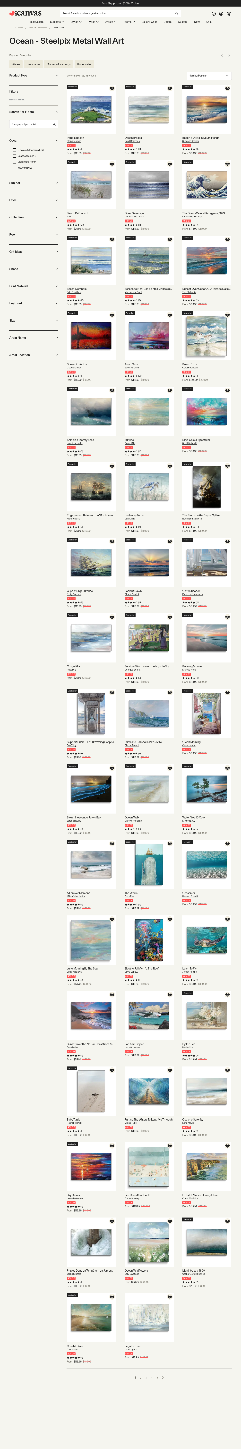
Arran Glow (131, 364)
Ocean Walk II (133, 817)
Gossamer (188, 893)
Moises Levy (188, 820)
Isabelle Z (71, 669)
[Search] (120, 13)
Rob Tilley (72, 745)
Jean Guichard (74, 1274)
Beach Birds (189, 364)
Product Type (33, 75)
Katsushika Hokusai (191, 216)
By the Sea (188, 1044)
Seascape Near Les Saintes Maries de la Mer (149, 288)
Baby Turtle (73, 1119)
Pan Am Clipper (134, 1044)
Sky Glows (73, 1195)
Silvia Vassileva (74, 971)
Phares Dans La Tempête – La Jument (90, 1270)
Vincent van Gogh (133, 292)
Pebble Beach (75, 137)
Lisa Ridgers (131, 1349)
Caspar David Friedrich (193, 1274)
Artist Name (33, 338)
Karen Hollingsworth (192, 594)
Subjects (57, 21)
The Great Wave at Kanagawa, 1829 (203, 213)
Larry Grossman (132, 1047)
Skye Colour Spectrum (196, 439)
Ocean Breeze (133, 137)
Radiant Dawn (133, 591)
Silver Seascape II (135, 213)
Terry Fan (129, 896)
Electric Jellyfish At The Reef (142, 968)
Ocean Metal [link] (58, 28)
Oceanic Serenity (192, 1119)
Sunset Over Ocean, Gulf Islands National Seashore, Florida (206, 288)
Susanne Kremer (190, 141)
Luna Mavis (188, 1123)
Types (93, 21)
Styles (76, 21)
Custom (183, 21)
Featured (33, 303)
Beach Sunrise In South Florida (200, 137)
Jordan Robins (74, 820)
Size (33, 320)
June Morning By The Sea (82, 968)
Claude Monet (74, 367)
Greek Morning (191, 742)
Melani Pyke (131, 1123)
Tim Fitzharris (189, 292)
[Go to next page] (162, 1377)
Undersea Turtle (134, 515)
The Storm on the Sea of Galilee (201, 515)
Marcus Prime (189, 669)
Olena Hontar (188, 745)
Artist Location (33, 355)
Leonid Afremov (75, 1198)
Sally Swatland (74, 292)
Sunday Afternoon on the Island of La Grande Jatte (149, 666)
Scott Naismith (132, 367)
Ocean (33, 140)
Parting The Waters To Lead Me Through (148, 1119)
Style (33, 200)
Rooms (129, 21)
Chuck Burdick (132, 594)
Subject (33, 183)
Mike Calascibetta (76, 896)
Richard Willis (73, 518)
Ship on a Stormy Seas (80, 439)
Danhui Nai (130, 443)
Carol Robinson (132, 141)
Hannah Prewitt (190, 896)
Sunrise (129, 439)
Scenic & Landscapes (38, 28)
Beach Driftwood (77, 213)
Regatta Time (132, 1346)
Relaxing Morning (192, 666)
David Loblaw (131, 971)
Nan (69, 216)
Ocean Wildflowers (136, 1270)
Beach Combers (77, 288)
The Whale (131, 893)
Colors (168, 21)
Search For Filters (33, 112)
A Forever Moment (78, 893)
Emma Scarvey (132, 1198)
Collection (33, 217)
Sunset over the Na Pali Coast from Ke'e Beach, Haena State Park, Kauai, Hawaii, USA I (91, 1044)
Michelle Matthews (134, 216)
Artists (110, 21)
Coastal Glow (75, 1346)
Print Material (33, 286)
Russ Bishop (73, 1047)
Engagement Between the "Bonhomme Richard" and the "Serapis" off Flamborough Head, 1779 (91, 515)
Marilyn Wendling (133, 820)
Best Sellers (36, 21)
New (197, 21)
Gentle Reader (191, 591)
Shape (33, 269)
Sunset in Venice (77, 364)
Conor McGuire (190, 1198)
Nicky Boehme (74, 594)
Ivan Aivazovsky (75, 443)
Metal (20, 28)
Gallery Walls (149, 21)
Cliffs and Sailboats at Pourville (143, 742)
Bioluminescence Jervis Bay (84, 817)
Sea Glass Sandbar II (137, 1195)
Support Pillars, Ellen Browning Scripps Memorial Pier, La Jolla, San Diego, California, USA (91, 742)
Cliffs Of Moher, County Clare (200, 1195)
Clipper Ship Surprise (80, 591)
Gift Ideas (33, 252)
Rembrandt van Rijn (192, 518)
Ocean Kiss (74, 666)
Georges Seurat (132, 669)
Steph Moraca (74, 141)
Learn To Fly (189, 968)
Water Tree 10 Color (194, 817)
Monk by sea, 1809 (193, 1270)
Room (33, 234)
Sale (209, 21)
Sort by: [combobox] (209, 76)
